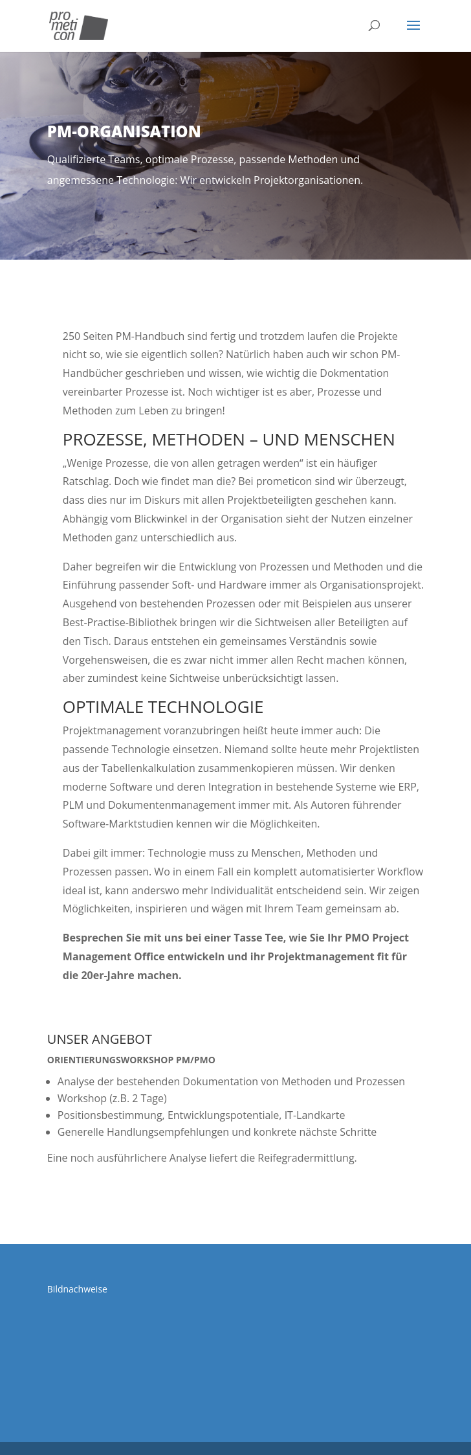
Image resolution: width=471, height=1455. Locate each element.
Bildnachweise (77, 1289)
